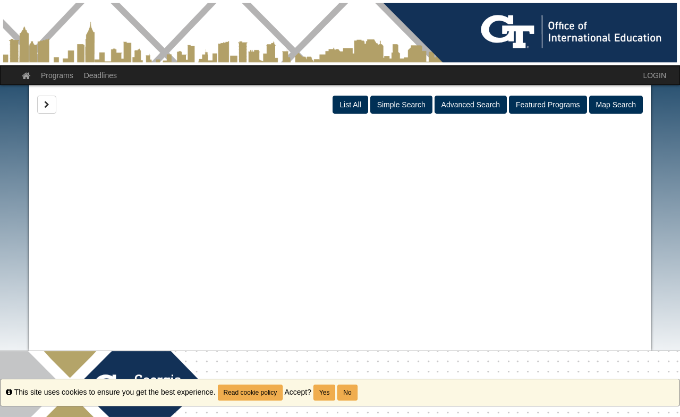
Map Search (616, 104)
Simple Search (401, 104)
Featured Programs (548, 104)
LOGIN (654, 75)
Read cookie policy (250, 392)
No (347, 392)
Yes (324, 392)
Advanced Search (470, 104)
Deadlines (100, 75)
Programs (57, 75)
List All (350, 104)
